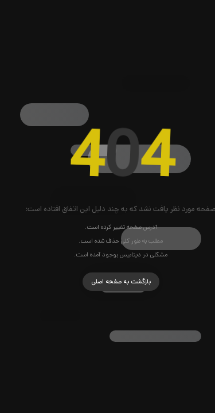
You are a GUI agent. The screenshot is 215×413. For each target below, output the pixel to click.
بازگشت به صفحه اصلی (108, 281)
